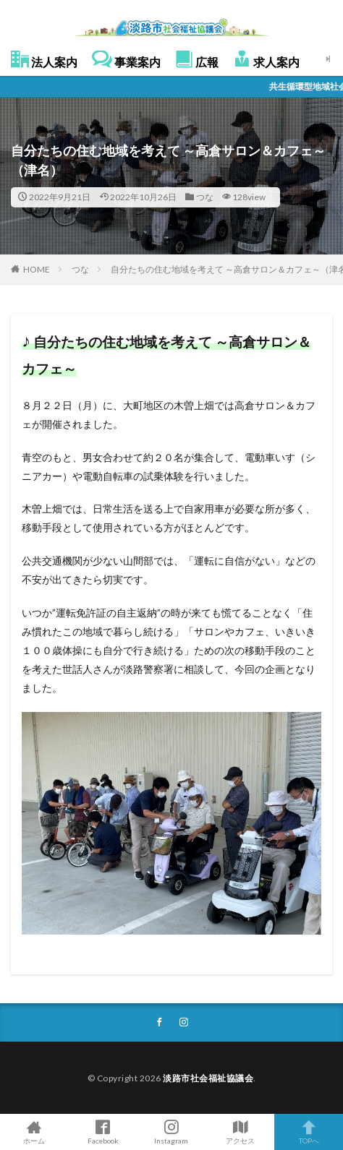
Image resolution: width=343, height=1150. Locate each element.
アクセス (240, 1132)
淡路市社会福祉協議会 (208, 1078)
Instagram (171, 1132)
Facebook (103, 1132)
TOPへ (308, 1132)
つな (204, 197)
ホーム (34, 1132)
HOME (36, 269)
